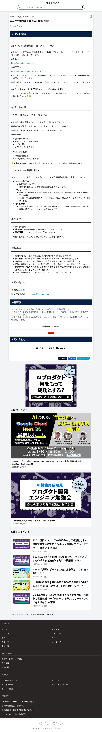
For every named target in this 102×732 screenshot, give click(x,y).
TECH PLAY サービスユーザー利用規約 (18, 701)
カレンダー (56, 629)
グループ (5, 642)
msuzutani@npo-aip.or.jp (38, 294)
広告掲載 (5, 663)
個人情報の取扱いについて (13, 706)
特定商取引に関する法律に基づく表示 (17, 710)
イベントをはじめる (60, 684)
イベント (20, 614)
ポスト (62, 358)
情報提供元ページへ (51, 326)
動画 (3, 638)
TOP (12, 614)
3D (14, 26)
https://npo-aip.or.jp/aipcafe (23, 63)
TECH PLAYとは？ (9, 680)
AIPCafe (23, 290)
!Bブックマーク (83, 358)
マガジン (5, 633)
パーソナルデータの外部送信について (17, 714)
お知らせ (55, 680)
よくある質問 (7, 684)
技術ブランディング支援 (12, 659)
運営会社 (5, 667)
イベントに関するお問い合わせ (51, 348)
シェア (72, 358)
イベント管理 (7, 689)
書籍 (54, 638)
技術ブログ (56, 633)
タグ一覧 (5, 646)
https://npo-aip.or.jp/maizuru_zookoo (27, 71)
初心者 (19, 26)
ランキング (56, 642)
